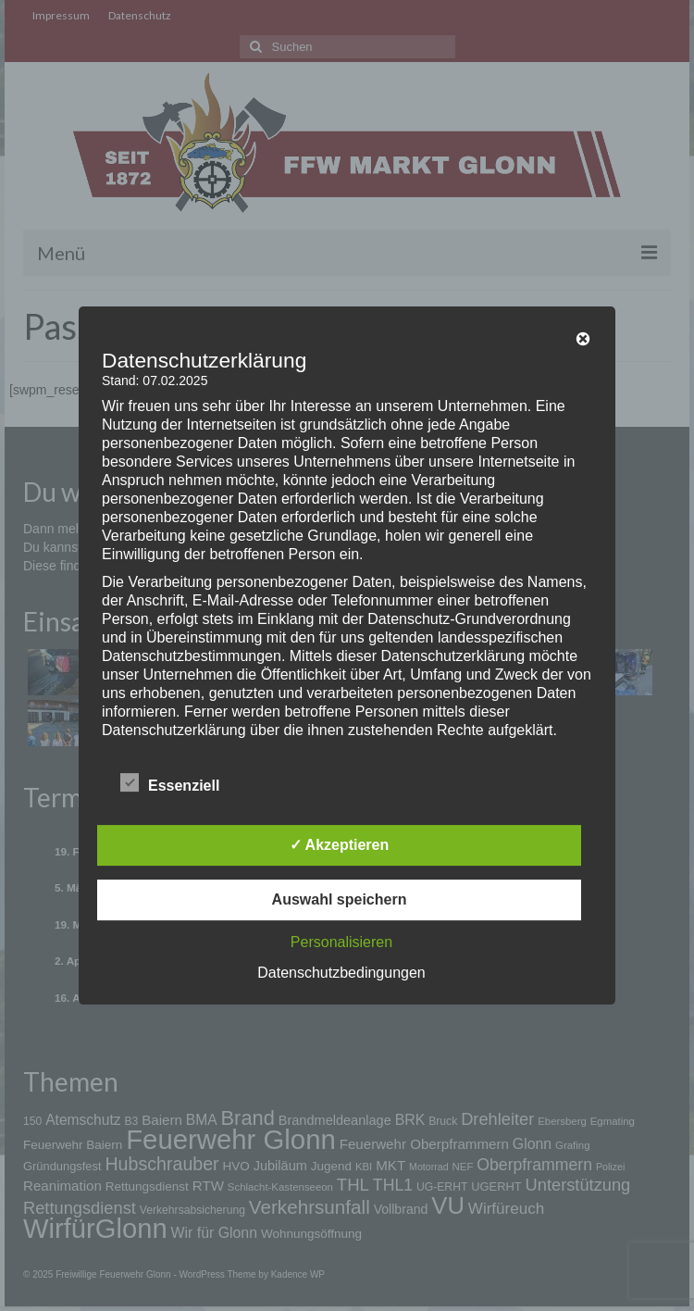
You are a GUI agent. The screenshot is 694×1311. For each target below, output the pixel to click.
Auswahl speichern (339, 899)
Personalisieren (341, 942)
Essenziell (169, 783)
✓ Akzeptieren (340, 845)
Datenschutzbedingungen (341, 972)
